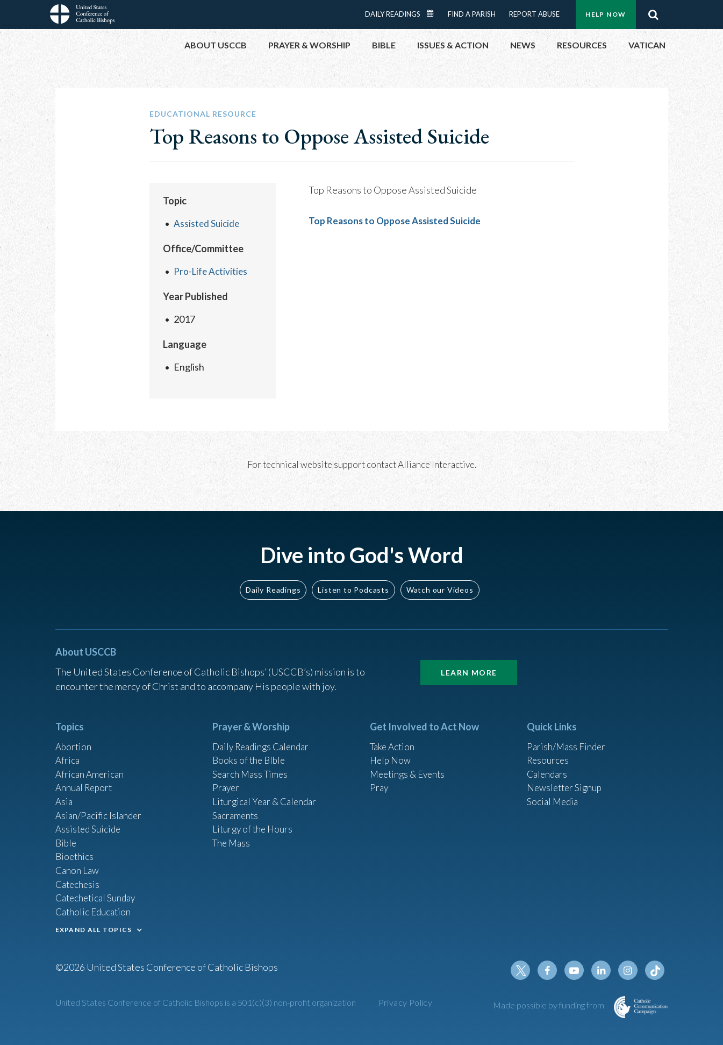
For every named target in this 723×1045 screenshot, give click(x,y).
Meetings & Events (410, 764)
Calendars (548, 764)
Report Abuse (534, 14)
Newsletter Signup (566, 778)
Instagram (629, 970)
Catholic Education (94, 909)
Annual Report (85, 778)
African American (90, 764)
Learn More (469, 660)
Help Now (605, 14)
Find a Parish (472, 14)
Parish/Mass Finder (567, 735)
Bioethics (75, 851)
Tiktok (655, 970)
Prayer (226, 778)
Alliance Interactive (436, 464)
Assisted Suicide (207, 223)
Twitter (526, 970)
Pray (379, 778)
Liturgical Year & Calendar (267, 793)
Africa (68, 749)
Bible (66, 836)
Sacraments (236, 807)
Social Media (554, 793)
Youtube (578, 970)
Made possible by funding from (549, 1005)
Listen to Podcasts (353, 577)
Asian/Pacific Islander (100, 807)
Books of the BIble (250, 749)
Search (654, 14)
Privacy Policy (405, 1002)
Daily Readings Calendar (433, 13)
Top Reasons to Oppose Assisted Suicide (397, 220)
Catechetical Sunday (97, 894)
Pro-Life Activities (212, 271)
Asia (64, 793)
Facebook (552, 970)
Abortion (74, 735)
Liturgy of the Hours (254, 822)
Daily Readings (392, 14)
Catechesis (78, 880)
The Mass (232, 836)
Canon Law (78, 865)
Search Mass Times (251, 764)
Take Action (394, 735)
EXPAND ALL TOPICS (93, 927)
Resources (549, 749)
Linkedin (603, 970)
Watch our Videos (440, 577)
